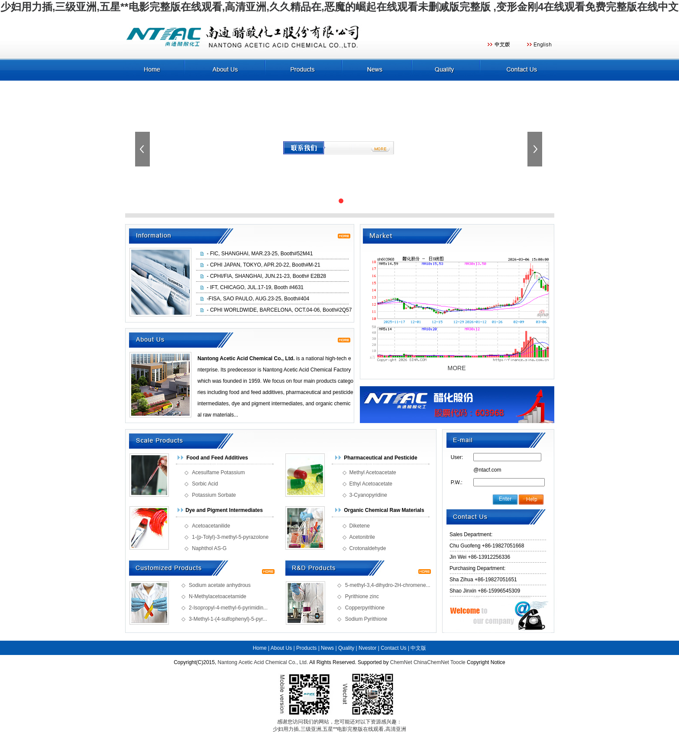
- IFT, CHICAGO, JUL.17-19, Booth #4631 (255, 287)
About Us (281, 648)
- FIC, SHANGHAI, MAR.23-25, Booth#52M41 (260, 254)
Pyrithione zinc (362, 596)
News (327, 648)
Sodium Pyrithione (366, 619)
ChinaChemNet (431, 662)
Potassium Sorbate (214, 495)
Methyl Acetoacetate (372, 472)
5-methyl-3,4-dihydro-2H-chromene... (387, 585)
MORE (457, 368)
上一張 (143, 149)
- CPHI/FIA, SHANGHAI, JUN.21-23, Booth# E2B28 (266, 276)
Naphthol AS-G (209, 548)
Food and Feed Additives (217, 458)
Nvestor (367, 648)
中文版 (418, 648)
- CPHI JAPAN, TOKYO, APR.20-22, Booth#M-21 (263, 265)
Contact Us (393, 648)
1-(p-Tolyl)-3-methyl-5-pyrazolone (230, 537)
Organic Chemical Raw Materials (384, 510)
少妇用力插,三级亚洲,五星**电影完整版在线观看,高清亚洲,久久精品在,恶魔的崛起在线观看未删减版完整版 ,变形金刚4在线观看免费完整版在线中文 (339, 7)
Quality (346, 648)
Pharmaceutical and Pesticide (380, 458)
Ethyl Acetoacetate (370, 484)
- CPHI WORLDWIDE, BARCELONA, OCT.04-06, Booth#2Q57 (279, 310)
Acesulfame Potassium (218, 472)
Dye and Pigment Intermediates (224, 510)
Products (306, 648)
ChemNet (401, 662)
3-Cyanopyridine (368, 495)
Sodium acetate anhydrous (220, 585)
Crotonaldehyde (367, 548)
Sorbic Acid (205, 484)
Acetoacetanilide (211, 526)
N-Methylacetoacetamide (217, 596)
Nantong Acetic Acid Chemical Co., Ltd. (263, 662)
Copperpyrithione (365, 608)
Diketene (359, 526)
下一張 (535, 149)
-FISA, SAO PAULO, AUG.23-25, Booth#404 (258, 299)
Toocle (458, 662)
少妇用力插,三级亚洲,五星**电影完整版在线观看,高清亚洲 (339, 729)
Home (260, 648)
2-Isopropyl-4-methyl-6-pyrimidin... (228, 608)
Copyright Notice (486, 662)
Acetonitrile (362, 537)
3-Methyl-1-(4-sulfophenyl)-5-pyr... (228, 619)
